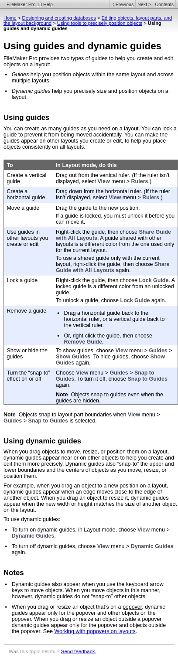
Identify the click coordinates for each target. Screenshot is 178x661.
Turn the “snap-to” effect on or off (28, 376)
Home (10, 17)
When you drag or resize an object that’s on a (67, 607)
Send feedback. (78, 651)
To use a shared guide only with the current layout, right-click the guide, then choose (108, 261)
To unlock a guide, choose (88, 300)
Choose (66, 373)
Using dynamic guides (42, 441)
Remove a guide (26, 311)
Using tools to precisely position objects (99, 23)
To (10, 165)
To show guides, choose (86, 351)
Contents (164, 4)
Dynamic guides (31, 91)
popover (132, 607)
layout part (70, 415)
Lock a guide (22, 280)
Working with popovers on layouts (94, 631)
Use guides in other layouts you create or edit (27, 238)
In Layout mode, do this (86, 165)
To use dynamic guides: (31, 519)
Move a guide (23, 208)
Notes (13, 573)
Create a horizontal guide (26, 194)
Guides (20, 75)
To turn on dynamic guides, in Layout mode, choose (74, 530)
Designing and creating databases (59, 17)
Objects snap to (38, 415)
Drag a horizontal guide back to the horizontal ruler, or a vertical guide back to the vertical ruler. (114, 319)
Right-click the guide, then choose (97, 232)
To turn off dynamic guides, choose (54, 546)
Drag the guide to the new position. (98, 208)
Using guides (26, 117)
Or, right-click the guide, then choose (108, 336)
